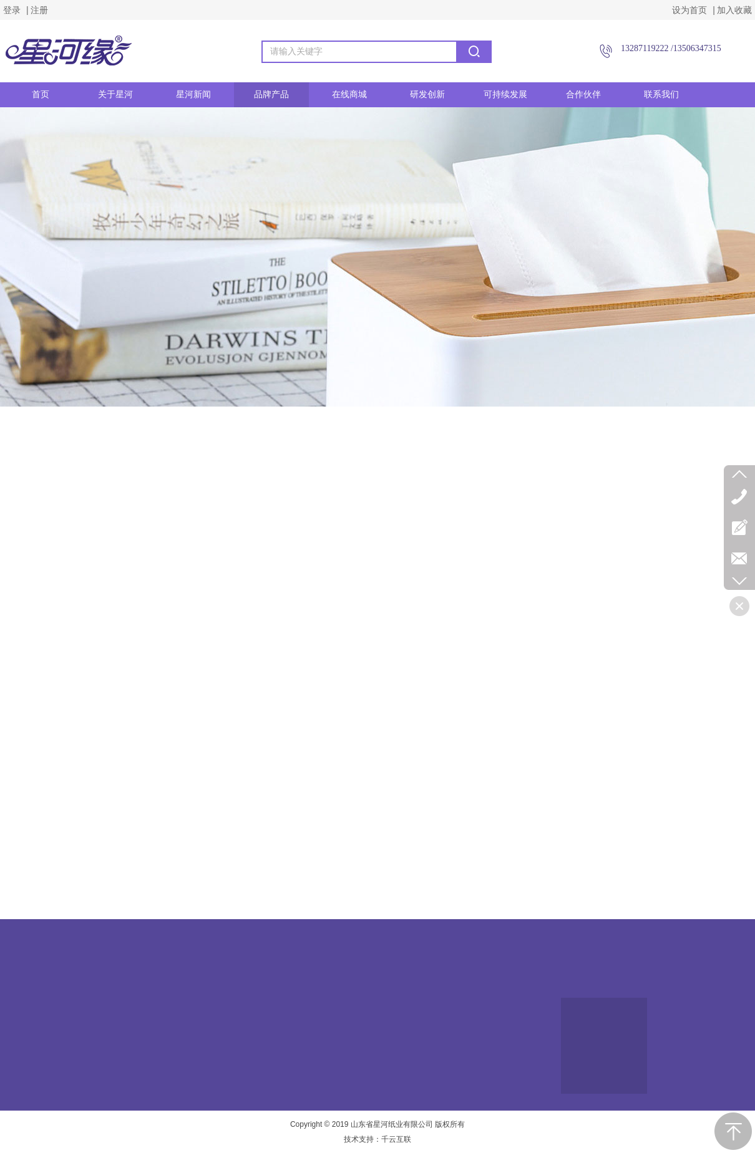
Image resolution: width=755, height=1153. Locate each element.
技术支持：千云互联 (377, 1139)
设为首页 (689, 10)
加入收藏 (734, 10)
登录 (12, 10)
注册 (39, 10)
